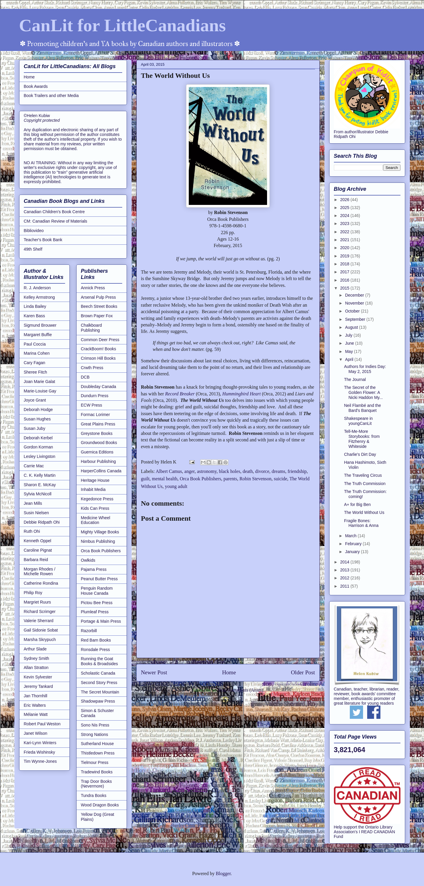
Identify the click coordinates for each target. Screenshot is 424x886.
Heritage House (95, 480)
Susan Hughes (37, 419)
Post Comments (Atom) (240, 690)
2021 (345, 239)
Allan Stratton (36, 667)
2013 (345, 570)
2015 (345, 288)
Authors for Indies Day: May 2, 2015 (365, 369)
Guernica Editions (97, 452)
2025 (345, 207)
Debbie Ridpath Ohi (42, 522)
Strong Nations (94, 734)
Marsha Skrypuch (40, 639)
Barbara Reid (36, 559)
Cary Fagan (34, 362)
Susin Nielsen (36, 512)
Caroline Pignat (38, 550)
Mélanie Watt (36, 714)
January (353, 551)
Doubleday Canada (98, 386)
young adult (176, 486)
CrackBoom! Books (98, 348)
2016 (345, 280)
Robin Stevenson (255, 478)
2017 (345, 271)
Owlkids (88, 560)
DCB (85, 377)
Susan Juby (34, 428)
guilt (145, 478)
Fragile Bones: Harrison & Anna (361, 523)
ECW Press (91, 405)
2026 (345, 199)
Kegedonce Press (97, 499)
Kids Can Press (95, 508)
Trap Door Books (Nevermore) (96, 784)
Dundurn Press (94, 395)
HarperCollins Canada (101, 471)
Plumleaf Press (95, 611)
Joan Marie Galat (39, 381)
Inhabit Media (93, 489)
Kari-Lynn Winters (40, 742)
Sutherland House (97, 743)
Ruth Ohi (32, 531)
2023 (345, 223)
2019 (345, 256)
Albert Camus (169, 471)
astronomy (207, 471)
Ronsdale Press (95, 649)
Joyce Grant (35, 400)
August (352, 327)
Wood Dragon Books (100, 805)
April (350, 359)
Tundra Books (94, 795)
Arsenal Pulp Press (98, 297)
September (355, 319)
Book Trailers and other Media (51, 95)
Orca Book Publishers (200, 478)
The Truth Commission (364, 483)
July (349, 335)
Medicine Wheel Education (95, 520)
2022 (345, 231)
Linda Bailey (35, 306)
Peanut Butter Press (99, 578)
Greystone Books (96, 433)
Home (229, 672)
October (353, 311)
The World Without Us (364, 512)
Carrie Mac (34, 465)
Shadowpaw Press (98, 701)
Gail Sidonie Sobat (41, 630)
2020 (345, 247)
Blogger (223, 873)
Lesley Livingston (39, 456)
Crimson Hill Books (98, 358)
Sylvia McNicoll (38, 494)
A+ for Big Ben (357, 504)
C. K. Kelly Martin (40, 475)
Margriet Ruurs (37, 602)
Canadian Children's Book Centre (54, 211)
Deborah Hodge (38, 409)
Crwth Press (92, 367)
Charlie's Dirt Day (360, 454)
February (354, 543)
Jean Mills (33, 503)
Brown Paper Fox (97, 315)
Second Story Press (99, 682)
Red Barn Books (96, 640)
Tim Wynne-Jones (40, 761)
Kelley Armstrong (39, 297)
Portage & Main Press (101, 621)
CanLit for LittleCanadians (122, 25)
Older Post (303, 672)
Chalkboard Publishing (91, 328)
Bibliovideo (34, 230)
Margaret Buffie (38, 334)
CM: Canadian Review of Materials (55, 221)
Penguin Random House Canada (97, 591)
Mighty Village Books (100, 532)
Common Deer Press (100, 339)
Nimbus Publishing (98, 541)
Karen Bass (34, 315)
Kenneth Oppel (37, 540)
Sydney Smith (36, 658)
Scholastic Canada (98, 673)
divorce (262, 471)
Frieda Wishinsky (39, 752)
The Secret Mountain (100, 692)
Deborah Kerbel (38, 437)
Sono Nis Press (95, 725)
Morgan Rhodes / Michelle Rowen (39, 571)
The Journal (355, 379)
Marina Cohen (37, 353)
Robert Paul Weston (42, 723)
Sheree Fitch (35, 372)
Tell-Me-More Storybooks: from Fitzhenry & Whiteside (362, 438)
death (248, 471)
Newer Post (154, 672)
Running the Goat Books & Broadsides (99, 661)
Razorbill (89, 630)
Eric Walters (35, 705)
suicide (280, 478)
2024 (345, 215)
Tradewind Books (97, 772)
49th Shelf (33, 249)
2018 (345, 264)
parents (230, 478)
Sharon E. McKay (40, 484)
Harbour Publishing (98, 461)
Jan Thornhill (35, 695)
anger (189, 471)
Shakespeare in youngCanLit (358, 421)
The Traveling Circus (363, 475)
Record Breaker (180, 393)
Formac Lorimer (95, 414)
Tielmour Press (95, 762)
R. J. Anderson (37, 287)
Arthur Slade (35, 649)
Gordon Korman (38, 447)
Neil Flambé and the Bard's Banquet (362, 408)
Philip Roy (33, 592)
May (349, 351)
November (355, 303)
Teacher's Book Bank (43, 239)
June (350, 343)
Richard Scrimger (40, 611)
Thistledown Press (98, 753)
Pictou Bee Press (96, 602)
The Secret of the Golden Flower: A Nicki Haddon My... (363, 392)
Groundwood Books (99, 442)
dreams (278, 471)
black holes (229, 471)
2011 (345, 586)
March (351, 535)
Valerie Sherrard (39, 620)
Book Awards (36, 86)
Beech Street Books (99, 306)
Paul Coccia (35, 344)
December (355, 295)
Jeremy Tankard (38, 686)
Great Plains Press (98, 424)
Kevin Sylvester (38, 677)
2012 (345, 578)
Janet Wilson (35, 733)
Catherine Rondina (41, 583)
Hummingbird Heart (241, 393)
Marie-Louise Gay (40, 391)
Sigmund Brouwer (40, 325)
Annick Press (93, 287)
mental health (165, 478)
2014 (345, 562)
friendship (297, 471)
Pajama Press (94, 569)
